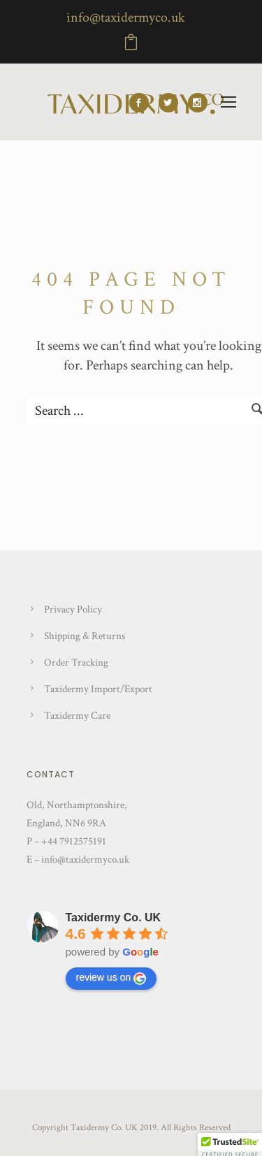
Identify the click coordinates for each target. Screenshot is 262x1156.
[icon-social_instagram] (198, 102)
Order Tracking (76, 662)
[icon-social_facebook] (142, 102)
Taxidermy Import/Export (98, 689)
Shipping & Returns (84, 636)
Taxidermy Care (77, 715)
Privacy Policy (73, 609)
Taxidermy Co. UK (113, 917)
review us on (111, 978)
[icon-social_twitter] (172, 102)
